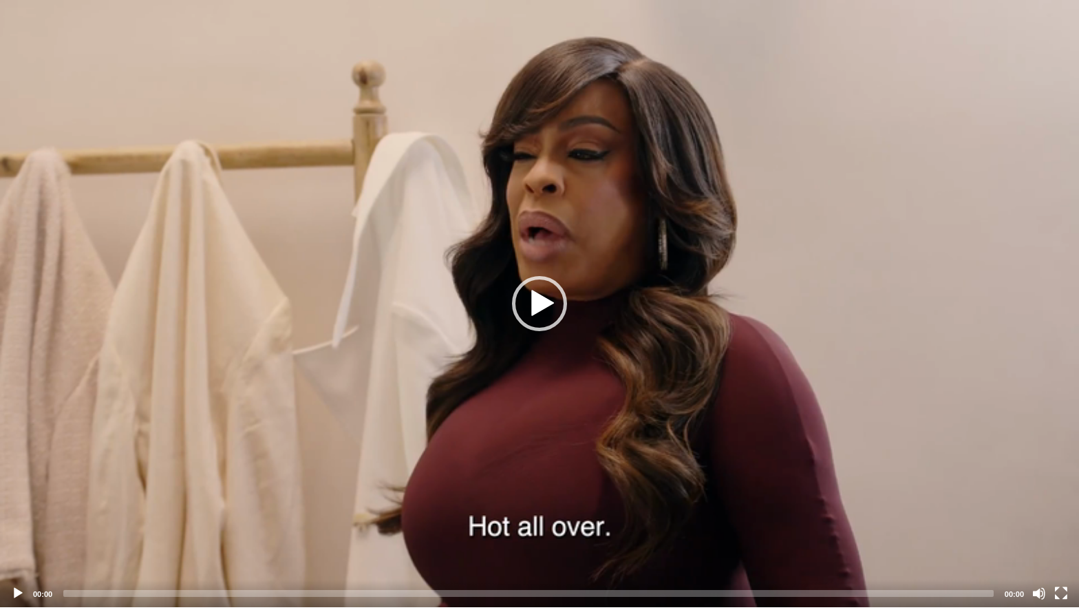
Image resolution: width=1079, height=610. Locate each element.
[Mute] (1039, 593)
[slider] (528, 593)
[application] (539, 303)
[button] (539, 303)
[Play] (18, 593)
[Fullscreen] (1061, 593)
